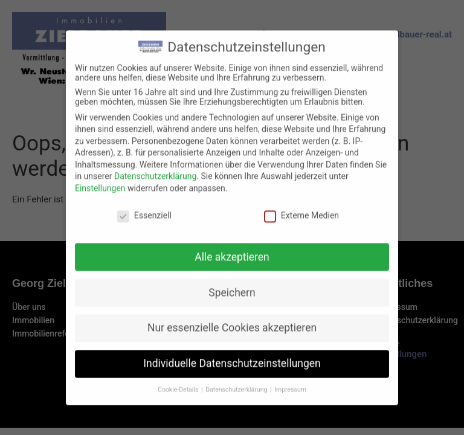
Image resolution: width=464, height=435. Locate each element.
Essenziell (144, 224)
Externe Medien (301, 224)
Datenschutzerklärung (155, 185)
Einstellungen (100, 197)
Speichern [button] (231, 301)
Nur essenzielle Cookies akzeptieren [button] (232, 337)
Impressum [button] (290, 398)
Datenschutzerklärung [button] (237, 398)
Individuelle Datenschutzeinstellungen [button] (231, 373)
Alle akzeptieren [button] (232, 266)
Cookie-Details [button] (179, 398)
